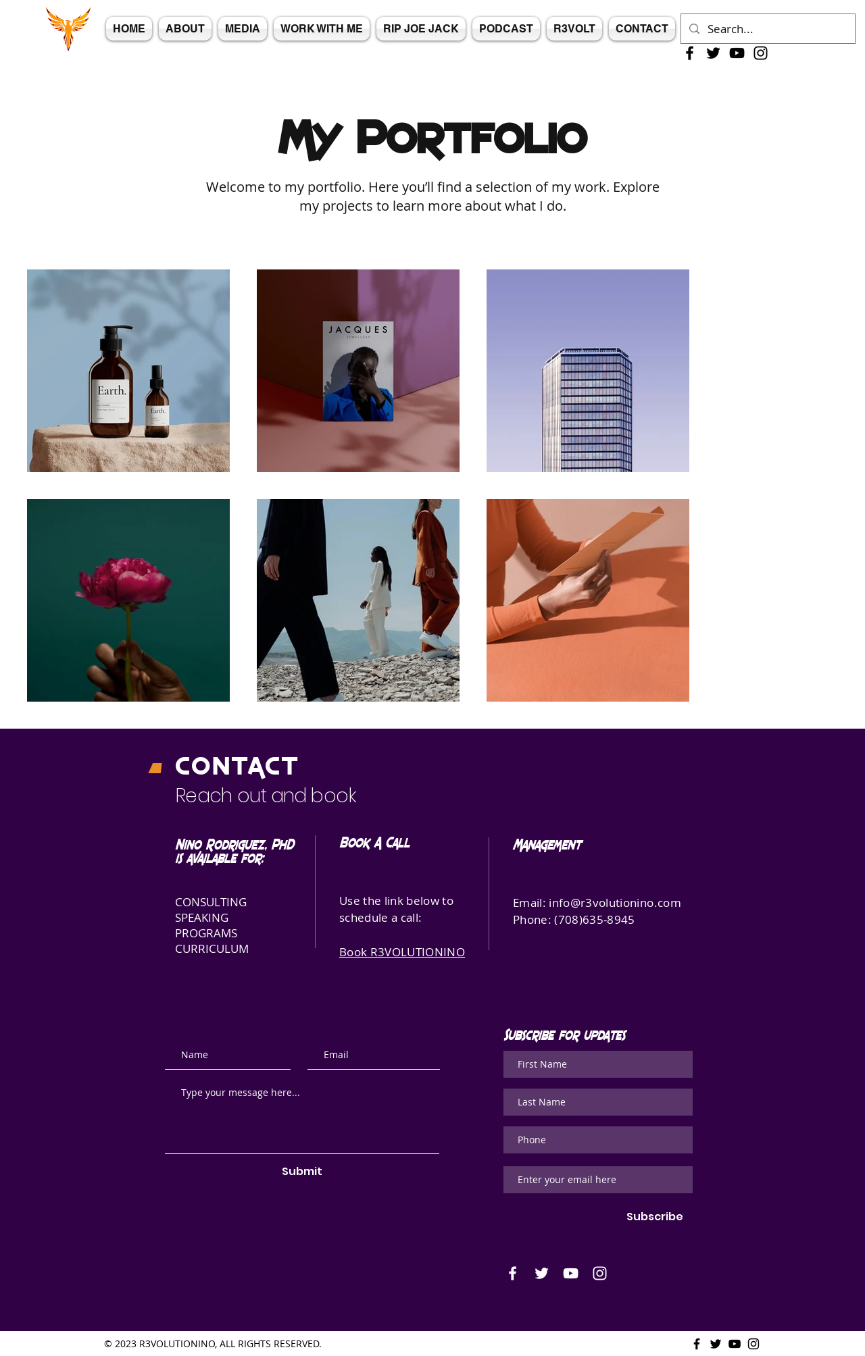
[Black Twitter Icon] (713, 53)
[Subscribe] (655, 1216)
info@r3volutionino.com (615, 902)
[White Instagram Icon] (600, 1273)
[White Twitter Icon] (542, 1273)
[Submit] (302, 1172)
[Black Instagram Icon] (760, 53)
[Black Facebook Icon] (690, 53)
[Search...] (767, 28)
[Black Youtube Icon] (737, 53)
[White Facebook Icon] (512, 1273)
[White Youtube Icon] (571, 1273)
